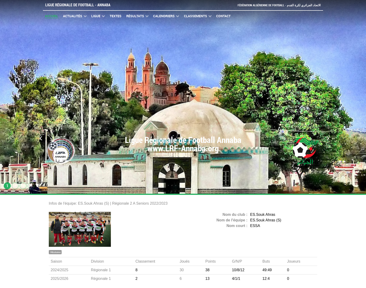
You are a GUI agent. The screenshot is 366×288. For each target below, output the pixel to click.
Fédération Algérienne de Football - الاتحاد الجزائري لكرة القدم (279, 5)
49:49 (267, 270)
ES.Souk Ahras (262, 215)
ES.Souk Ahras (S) (265, 220)
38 (207, 270)
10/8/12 (238, 270)
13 (207, 279)
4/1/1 (236, 279)
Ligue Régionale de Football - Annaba (77, 5)
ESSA (255, 226)
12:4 (266, 279)
